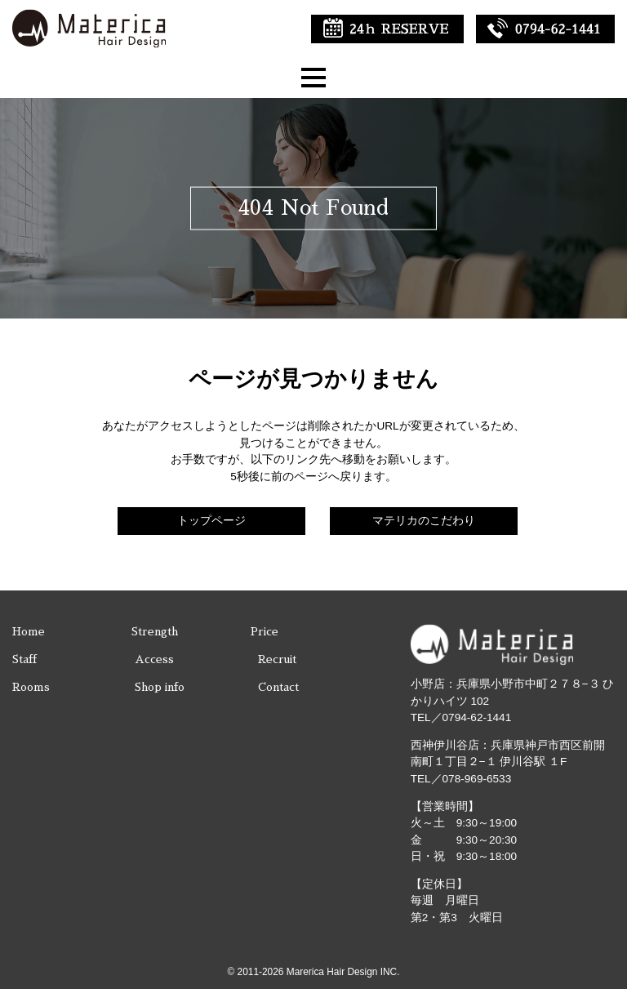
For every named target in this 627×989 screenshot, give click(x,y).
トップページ (211, 521)
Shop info (160, 687)
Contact (278, 687)
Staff (24, 659)
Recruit (277, 659)
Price (264, 631)
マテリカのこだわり (423, 521)
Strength (154, 631)
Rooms (31, 687)
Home (28, 631)
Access (154, 659)
